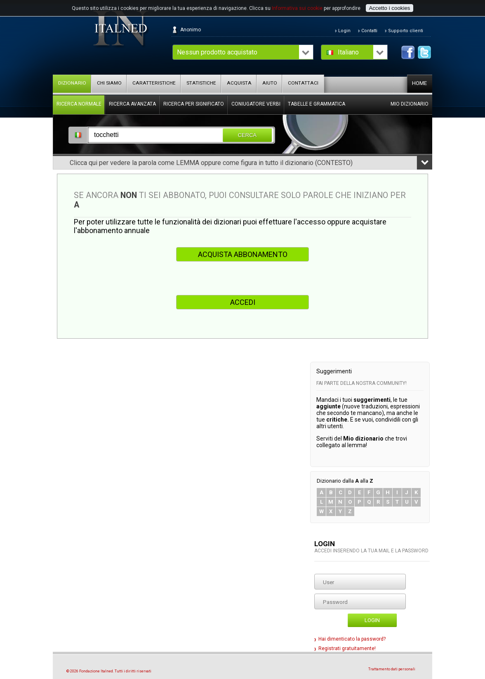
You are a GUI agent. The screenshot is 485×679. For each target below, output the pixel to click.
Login (372, 620)
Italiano (348, 52)
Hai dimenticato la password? (352, 639)
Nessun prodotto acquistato (217, 52)
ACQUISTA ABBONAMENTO (242, 254)
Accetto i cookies (389, 8)
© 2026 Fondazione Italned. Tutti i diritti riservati (108, 671)
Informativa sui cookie (297, 8)
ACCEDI (242, 302)
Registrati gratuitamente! (347, 648)
